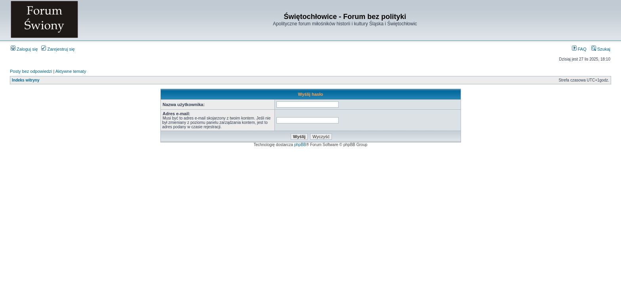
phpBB (300, 144)
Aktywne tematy (70, 71)
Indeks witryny (25, 80)
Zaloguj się (24, 49)
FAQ (579, 49)
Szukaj (600, 49)
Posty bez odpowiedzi (31, 71)
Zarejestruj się (57, 49)
